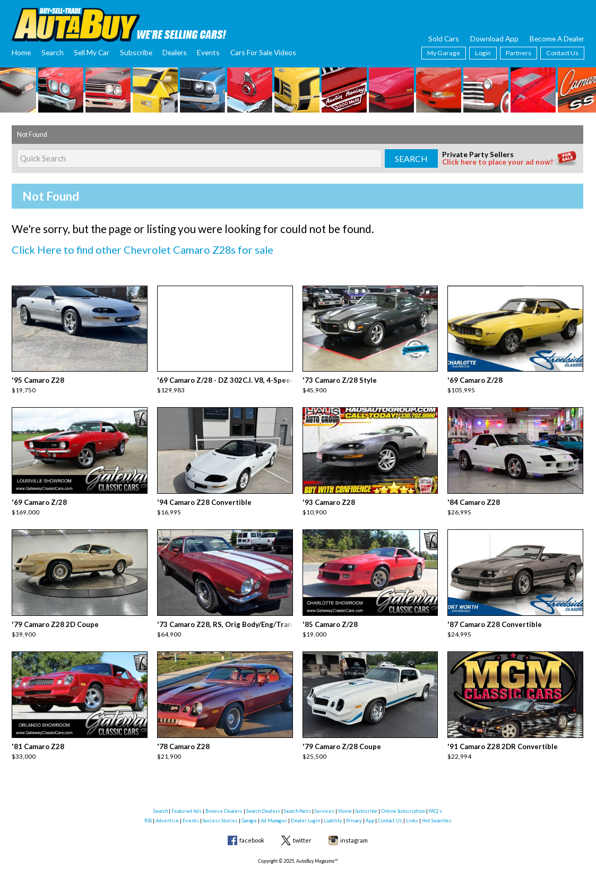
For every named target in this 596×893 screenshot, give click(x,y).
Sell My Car (91, 52)
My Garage (443, 53)
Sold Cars (443, 38)
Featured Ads (186, 804)
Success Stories (220, 813)
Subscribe (136, 52)
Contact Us (562, 53)
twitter (302, 833)
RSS (148, 813)
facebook (251, 833)
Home (21, 52)
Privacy (354, 813)
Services (324, 804)
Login (483, 53)
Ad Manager (274, 813)
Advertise (167, 813)
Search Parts (297, 804)
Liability (333, 813)
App (370, 813)
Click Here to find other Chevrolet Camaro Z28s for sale (136, 249)
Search (52, 52)
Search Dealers (263, 804)
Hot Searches (437, 813)
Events (208, 52)
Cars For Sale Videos (263, 52)
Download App (494, 38)
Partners (518, 53)
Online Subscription (403, 804)
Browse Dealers (224, 804)
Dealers (174, 52)
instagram (354, 833)
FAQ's (435, 804)
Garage (249, 813)
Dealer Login (305, 813)
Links (412, 813)
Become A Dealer (557, 38)
